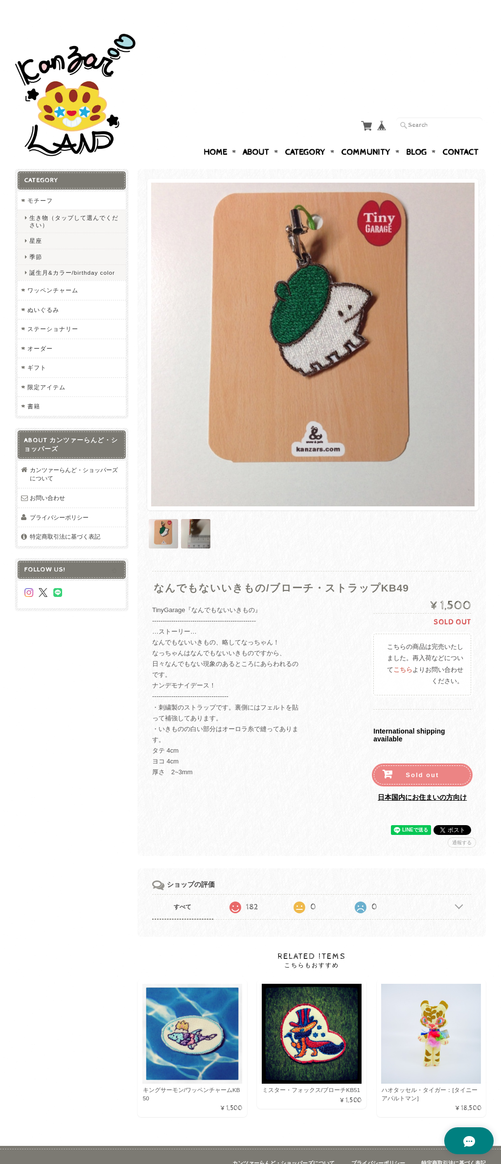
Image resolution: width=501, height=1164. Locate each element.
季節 (35, 238)
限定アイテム (46, 368)
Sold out (422, 753)
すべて (182, 885)
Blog (416, 133)
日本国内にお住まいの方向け (422, 776)
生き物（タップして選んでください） (73, 202)
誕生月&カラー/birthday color (72, 253)
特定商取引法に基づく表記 (65, 517)
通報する (462, 821)
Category (305, 133)
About (256, 133)
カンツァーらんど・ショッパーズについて (74, 455)
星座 (35, 221)
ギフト (36, 348)
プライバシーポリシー (59, 498)
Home (215, 133)
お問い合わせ (47, 478)
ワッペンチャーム (52, 271)
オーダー (40, 329)
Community (365, 133)
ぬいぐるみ (43, 290)
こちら (402, 648)
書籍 (33, 387)
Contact (460, 133)
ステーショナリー (52, 310)
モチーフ (40, 181)
